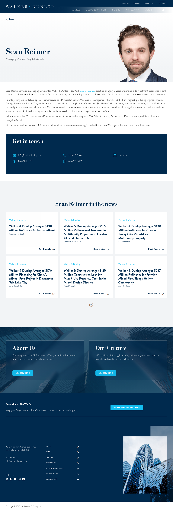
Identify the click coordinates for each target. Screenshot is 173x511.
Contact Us (148, 3)
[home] (30, 6)
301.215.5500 (12, 457)
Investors (125, 3)
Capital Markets (87, 91)
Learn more (23, 373)
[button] (76, 10)
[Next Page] (91, 305)
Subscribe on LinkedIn (127, 407)
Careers (136, 3)
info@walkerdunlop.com (16, 461)
